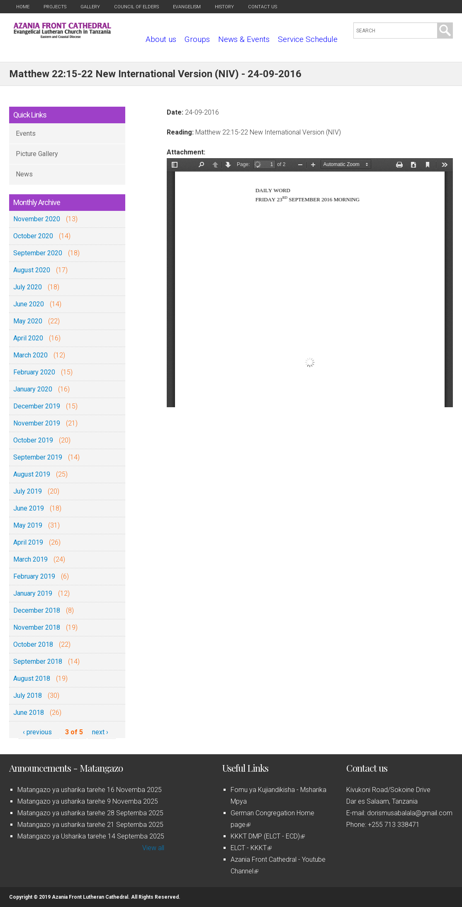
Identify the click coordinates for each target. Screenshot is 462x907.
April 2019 (28, 542)
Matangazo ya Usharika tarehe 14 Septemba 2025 (90, 836)
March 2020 (30, 355)
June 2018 (28, 712)
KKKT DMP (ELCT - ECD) (268, 836)
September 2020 (37, 253)
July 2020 (27, 287)
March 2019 (30, 559)
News (24, 174)
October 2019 (33, 440)
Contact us (262, 7)
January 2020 (32, 389)
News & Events (244, 39)
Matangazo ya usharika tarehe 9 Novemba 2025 (87, 801)
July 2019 (27, 491)
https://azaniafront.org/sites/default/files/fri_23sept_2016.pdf (310, 282)
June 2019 (28, 508)
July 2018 (27, 695)
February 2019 (34, 576)
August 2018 (31, 678)
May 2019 (27, 525)
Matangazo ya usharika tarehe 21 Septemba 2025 (90, 825)
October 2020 (33, 236)
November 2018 (36, 627)
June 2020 (28, 304)
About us (161, 39)
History (224, 7)
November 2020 (36, 219)
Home (22, 7)
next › (100, 732)
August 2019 (31, 474)
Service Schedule (308, 39)
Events (26, 133)
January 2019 (32, 593)
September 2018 (37, 661)
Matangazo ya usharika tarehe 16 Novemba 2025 (89, 790)
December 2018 (36, 610)
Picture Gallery (37, 154)
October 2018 (33, 644)
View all (153, 848)
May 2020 (27, 321)
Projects (55, 7)
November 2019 (36, 423)
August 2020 (31, 270)
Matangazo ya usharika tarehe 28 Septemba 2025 (90, 813)
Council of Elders (136, 7)
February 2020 (34, 372)
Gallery (90, 7)
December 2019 (36, 406)
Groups (197, 39)
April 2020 (28, 338)
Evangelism (187, 7)
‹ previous (37, 732)
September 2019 (37, 457)
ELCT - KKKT (251, 848)
